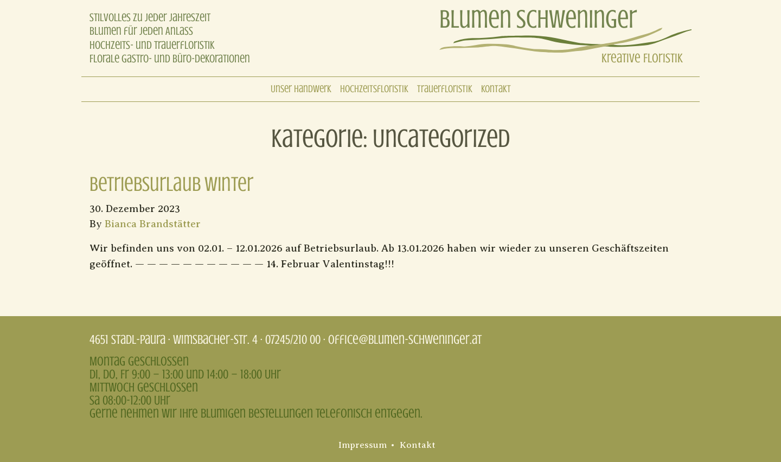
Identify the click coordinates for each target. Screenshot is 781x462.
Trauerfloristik (444, 89)
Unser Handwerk (301, 89)
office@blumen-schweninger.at (405, 339)
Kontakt (496, 89)
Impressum (362, 445)
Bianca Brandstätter (153, 224)
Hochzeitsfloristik (374, 89)
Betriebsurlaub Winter (171, 184)
